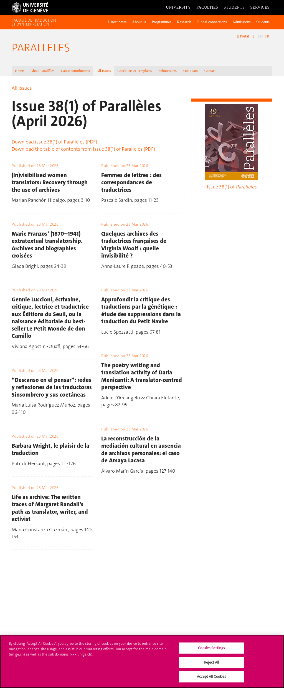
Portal (243, 36)
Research (184, 22)
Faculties (207, 7)
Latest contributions (75, 71)
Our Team (190, 71)
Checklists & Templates (134, 71)
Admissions (241, 22)
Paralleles (41, 47)
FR (267, 36)
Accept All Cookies (211, 681)
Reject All (211, 666)
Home (19, 71)
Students (234, 7)
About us (139, 22)
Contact (209, 71)
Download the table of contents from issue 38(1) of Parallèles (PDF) (83, 149)
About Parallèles (42, 71)
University (178, 7)
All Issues (104, 71)
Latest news (117, 22)
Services (260, 7)
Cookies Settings (211, 652)
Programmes (161, 22)
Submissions (167, 71)
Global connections (212, 22)
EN (260, 36)
